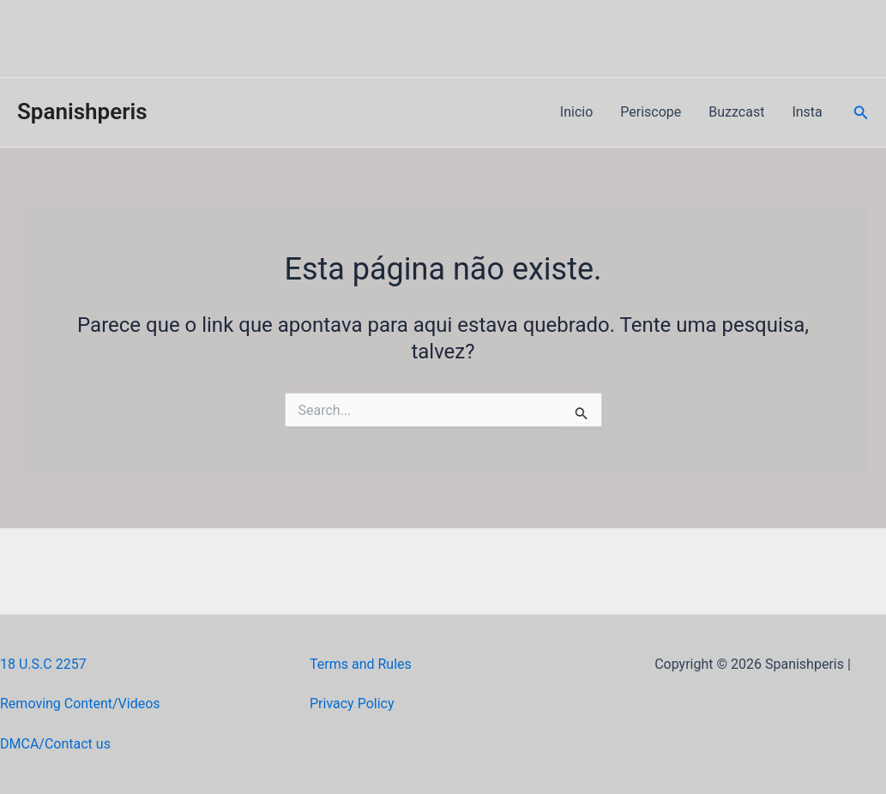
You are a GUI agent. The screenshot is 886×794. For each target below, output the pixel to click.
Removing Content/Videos (80, 703)
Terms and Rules (361, 664)
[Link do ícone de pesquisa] (861, 112)
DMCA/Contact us (55, 744)
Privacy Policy (352, 703)
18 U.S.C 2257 (43, 664)
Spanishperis (82, 111)
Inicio (576, 112)
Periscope (650, 112)
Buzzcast (736, 112)
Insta (807, 112)
